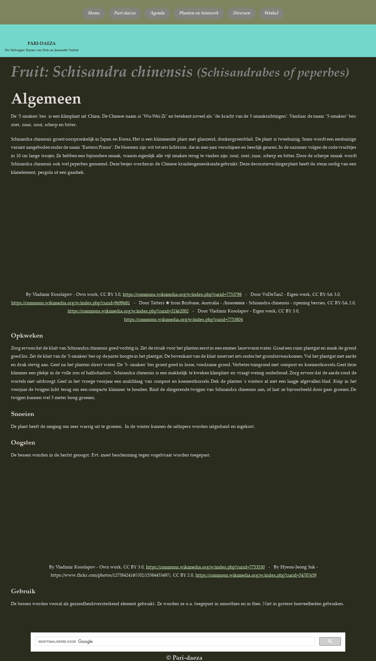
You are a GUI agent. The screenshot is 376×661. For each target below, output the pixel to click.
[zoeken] (174, 641)
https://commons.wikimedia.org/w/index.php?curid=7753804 (183, 319)
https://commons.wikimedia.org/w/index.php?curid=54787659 (256, 575)
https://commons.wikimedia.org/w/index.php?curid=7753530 (205, 567)
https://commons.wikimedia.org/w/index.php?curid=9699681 (70, 303)
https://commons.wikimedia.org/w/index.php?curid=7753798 (182, 294)
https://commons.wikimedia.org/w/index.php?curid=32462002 (128, 311)
